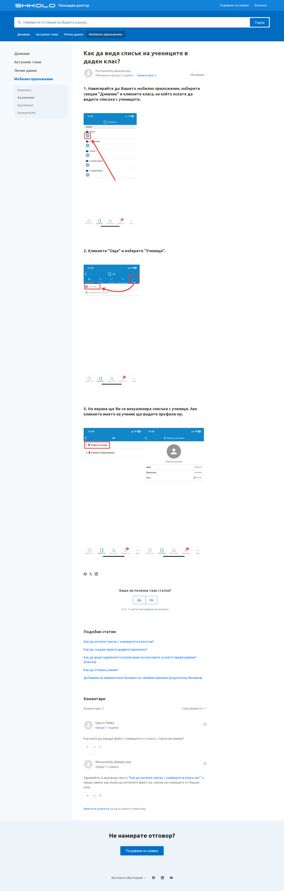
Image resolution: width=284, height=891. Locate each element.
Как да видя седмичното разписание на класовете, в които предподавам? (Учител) (140, 660)
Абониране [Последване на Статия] (197, 74)
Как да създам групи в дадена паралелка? (115, 649)
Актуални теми (47, 34)
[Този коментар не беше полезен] (94, 747)
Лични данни (73, 34)
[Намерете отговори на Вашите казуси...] (142, 22)
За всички (24, 90)
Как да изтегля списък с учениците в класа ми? (119, 641)
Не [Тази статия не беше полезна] (151, 600)
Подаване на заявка (234, 5)
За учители (25, 97)
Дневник (23, 34)
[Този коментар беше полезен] (87, 747)
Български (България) (128, 877)
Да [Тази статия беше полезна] (139, 600)
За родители (26, 112)
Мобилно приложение (105, 34)
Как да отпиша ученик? (101, 670)
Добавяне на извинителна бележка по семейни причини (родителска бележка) (143, 678)
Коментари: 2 (146, 75)
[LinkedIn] (96, 574)
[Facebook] (85, 574)
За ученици (25, 105)
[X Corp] (90, 574)
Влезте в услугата (96, 808)
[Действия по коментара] (205, 724)
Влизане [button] (261, 5)
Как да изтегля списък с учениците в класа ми (164, 777)
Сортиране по (194, 708)
